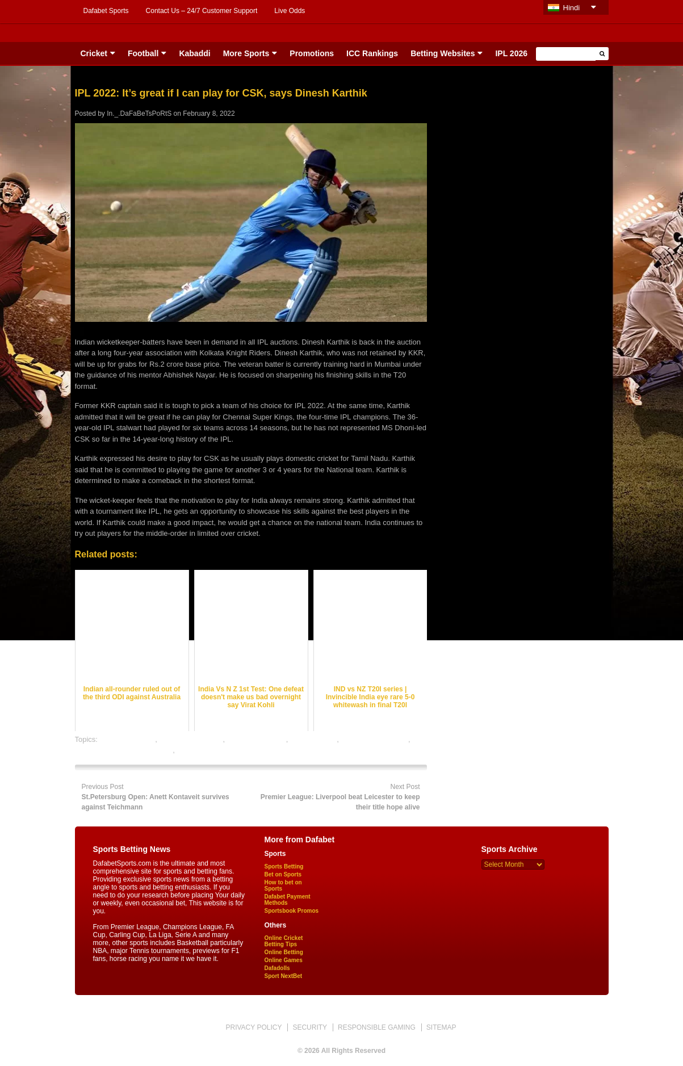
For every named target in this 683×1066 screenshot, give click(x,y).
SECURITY (309, 1027)
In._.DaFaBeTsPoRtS (139, 113)
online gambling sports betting (124, 750)
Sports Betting (284, 866)
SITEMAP (441, 1027)
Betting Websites (442, 53)
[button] (602, 53)
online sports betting (209, 750)
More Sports (246, 53)
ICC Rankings (372, 53)
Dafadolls (277, 968)
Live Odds (289, 11)
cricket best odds (128, 739)
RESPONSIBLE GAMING (377, 1027)
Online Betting (284, 952)
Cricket (94, 53)
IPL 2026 (511, 53)
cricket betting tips (256, 739)
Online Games (284, 960)
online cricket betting (375, 739)
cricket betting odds (191, 739)
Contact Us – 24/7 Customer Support (202, 11)
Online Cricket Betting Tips (284, 941)
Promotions (312, 53)
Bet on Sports (283, 874)
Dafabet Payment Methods (288, 899)
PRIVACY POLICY (253, 1027)
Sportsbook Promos (292, 911)
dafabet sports (313, 739)
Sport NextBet (284, 976)
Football (143, 53)
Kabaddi (194, 53)
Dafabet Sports (106, 11)
